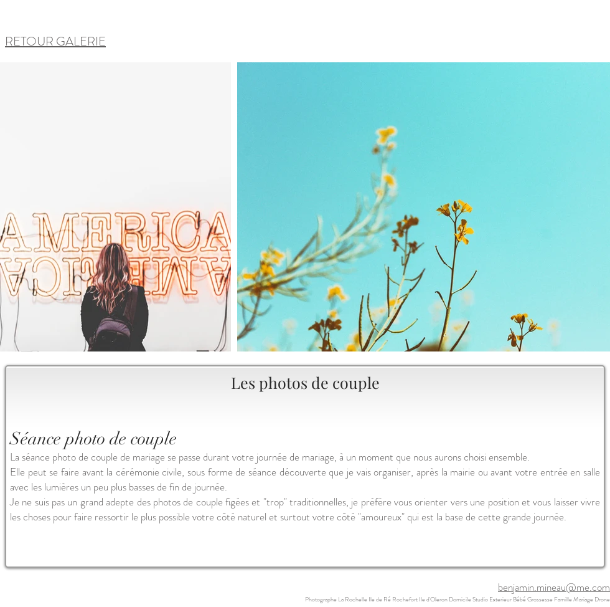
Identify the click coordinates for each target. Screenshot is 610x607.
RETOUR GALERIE (55, 41)
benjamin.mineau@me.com (554, 587)
